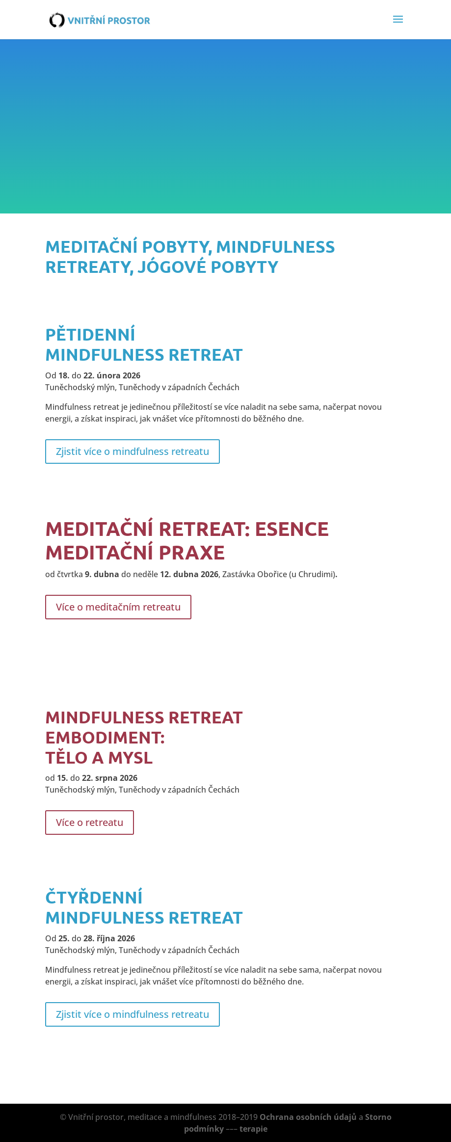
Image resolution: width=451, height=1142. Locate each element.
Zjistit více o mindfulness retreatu (132, 451)
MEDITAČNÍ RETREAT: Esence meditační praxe (187, 539)
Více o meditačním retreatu (118, 606)
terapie (253, 1128)
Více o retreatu (89, 822)
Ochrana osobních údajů (308, 1117)
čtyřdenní (94, 896)
